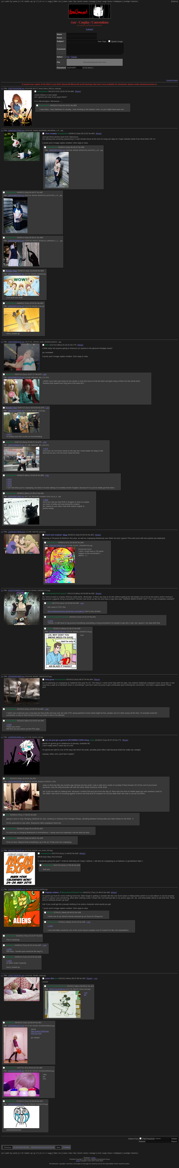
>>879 (47, 410)
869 (42, 273)
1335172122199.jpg (57, 991)
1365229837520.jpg (16, 197)
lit (22, 1)
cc (43, 1)
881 (42, 495)
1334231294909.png (16, 891)
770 (74, 347)
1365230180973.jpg (16, 243)
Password (150, 1141)
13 (49, 1149)
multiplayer (118, 1)
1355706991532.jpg (16, 344)
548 (79, 915)
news (65, 1)
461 (39, 1025)
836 (92, 596)
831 (34, 781)
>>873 (9, 436)
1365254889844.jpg (16, 276)
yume (15, 1)
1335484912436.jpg (16, 1073)
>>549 (9, 951)
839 (77, 605)
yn (3, 1)
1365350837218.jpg (16, 379)
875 (39, 376)
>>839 (50, 623)
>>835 (9, 727)
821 (40, 938)
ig (34, 1)
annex (85, 1)
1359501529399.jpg (16, 1106)
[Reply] (78, 93)
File (68, 59)
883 (41, 305)
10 (38, 1149)
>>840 (47, 711)
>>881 (47, 477)
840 (42, 723)
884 (72, 93)
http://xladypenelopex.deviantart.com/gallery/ (66, 613)
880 (42, 477)
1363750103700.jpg (57, 634)
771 (119, 742)
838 (41, 840)
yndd (7, 1)
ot (40, 1)
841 (94, 619)
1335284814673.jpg (16, 1028)
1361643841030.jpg (16, 784)
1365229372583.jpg (16, 132)
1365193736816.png (57, 548)
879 (39, 444)
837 (41, 831)
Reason (142, 1143)
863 (93, 136)
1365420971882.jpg (16, 498)
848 (78, 631)
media (26, 1)
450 (83, 980)
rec (60, 1)
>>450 (85, 996)
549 (83, 924)
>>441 (50, 928)
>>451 (95, 980)
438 (108, 894)
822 (41, 1103)
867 (41, 194)
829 (78, 867)
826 (39, 959)
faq (75, 1)
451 (92, 988)
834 (91, 682)
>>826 (44, 947)
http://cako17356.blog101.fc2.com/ (40, 1034)
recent (79, 1)
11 (42, 1149)
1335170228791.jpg (16, 978)
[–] (2, 91)
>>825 (88, 924)
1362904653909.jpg (16, 678)
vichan (93, 1160)
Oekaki (74, 59)
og (31, 1)
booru (110, 1)
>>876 (45, 451)
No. (69, 93)
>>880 (44, 376)
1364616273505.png (16, 534)
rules (70, 1)
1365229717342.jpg (57, 152)
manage (92, 1)
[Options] (174, 1)
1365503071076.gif (16, 308)
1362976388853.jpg (16, 592)
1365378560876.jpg (16, 447)
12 (45, 1149)
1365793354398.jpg (16, 91)
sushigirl (127, 1)
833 (34, 817)
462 (40, 1070)
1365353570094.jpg (16, 413)
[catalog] (89, 29)
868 (41, 240)
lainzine (134, 1)
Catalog (66, 1149)
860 (82, 545)
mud (99, 1)
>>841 (82, 605)
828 (76, 855)
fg (11, 1)
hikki (55, 1)
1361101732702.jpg (16, 852)
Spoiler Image (117, 41)
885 (75, 107)
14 (53, 1149)
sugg (49, 1)
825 (39, 947)
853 (92, 537)
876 (42, 410)
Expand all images (172, 82)
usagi (104, 1)
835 (41, 711)
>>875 (9, 486)
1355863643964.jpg (16, 739)
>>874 (9, 483)
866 (82, 149)
